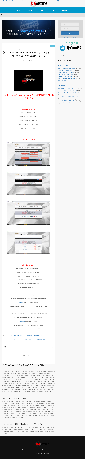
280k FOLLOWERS (46, 450)
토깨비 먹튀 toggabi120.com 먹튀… (67, 78)
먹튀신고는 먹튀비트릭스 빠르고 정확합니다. (69, 96)
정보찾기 (75, 37)
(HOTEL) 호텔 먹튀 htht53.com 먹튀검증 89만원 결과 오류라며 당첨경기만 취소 (26, 335)
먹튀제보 (40, 10)
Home (2, 15)
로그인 (70, 33)
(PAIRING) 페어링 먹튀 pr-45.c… (66, 76)
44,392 (31, 60)
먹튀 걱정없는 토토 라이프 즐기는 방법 (68, 88)
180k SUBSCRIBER (58, 450)
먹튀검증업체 (17, 10)
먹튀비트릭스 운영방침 (65, 61)
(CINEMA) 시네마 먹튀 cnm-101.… (66, 70)
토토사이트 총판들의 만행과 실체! (66, 100)
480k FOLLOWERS (35, 450)
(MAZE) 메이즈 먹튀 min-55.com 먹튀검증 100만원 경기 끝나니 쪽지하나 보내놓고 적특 (28, 339)
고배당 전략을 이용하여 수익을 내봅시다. (68, 92)
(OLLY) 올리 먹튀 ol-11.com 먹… (66, 74)
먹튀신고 (21, 302)
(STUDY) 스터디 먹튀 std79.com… (66, 72)
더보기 (62, 80)
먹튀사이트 (29, 10)
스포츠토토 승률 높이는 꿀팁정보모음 (67, 90)
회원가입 (66, 37)
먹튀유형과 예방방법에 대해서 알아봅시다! (69, 102)
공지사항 (52, 10)
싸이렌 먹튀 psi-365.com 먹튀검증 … (67, 68)
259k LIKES (25, 450)
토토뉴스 (64, 10)
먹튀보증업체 (22, 321)
